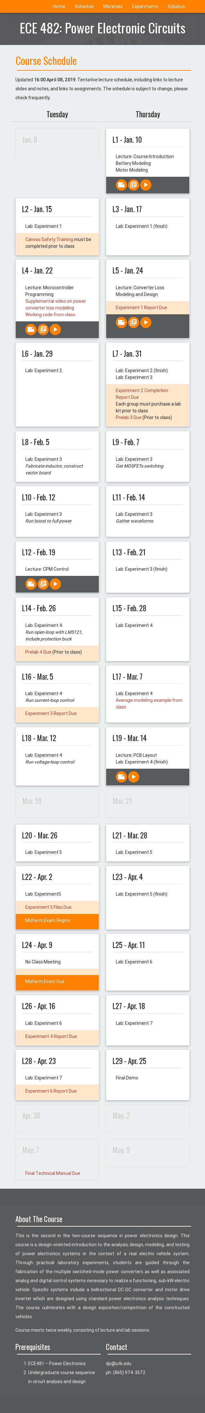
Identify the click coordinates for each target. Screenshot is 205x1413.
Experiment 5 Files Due (48, 907)
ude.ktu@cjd (118, 1363)
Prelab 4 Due (38, 652)
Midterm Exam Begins (47, 920)
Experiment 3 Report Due (51, 713)
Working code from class (50, 314)
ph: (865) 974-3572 (126, 1372)
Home (59, 6)
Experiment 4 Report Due (51, 1036)
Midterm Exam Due (44, 981)
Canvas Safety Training (49, 239)
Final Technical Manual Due (52, 1173)
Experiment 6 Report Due (51, 1091)
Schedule (84, 6)
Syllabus (176, 6)
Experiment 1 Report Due (141, 307)
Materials (113, 6)
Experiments (145, 6)
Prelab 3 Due (128, 417)
